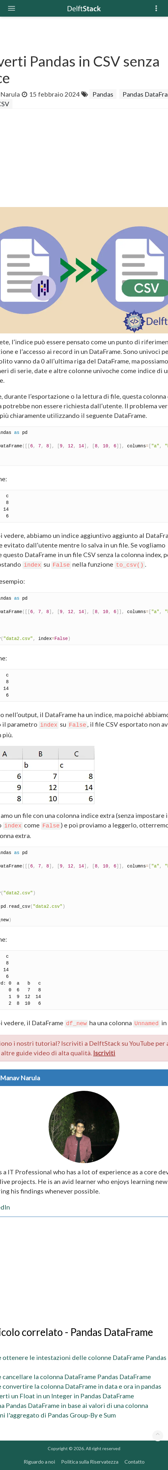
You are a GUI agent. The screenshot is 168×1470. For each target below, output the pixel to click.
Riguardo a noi (39, 1461)
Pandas (102, 94)
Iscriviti (104, 1053)
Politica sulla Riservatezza (89, 1461)
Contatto (134, 1461)
